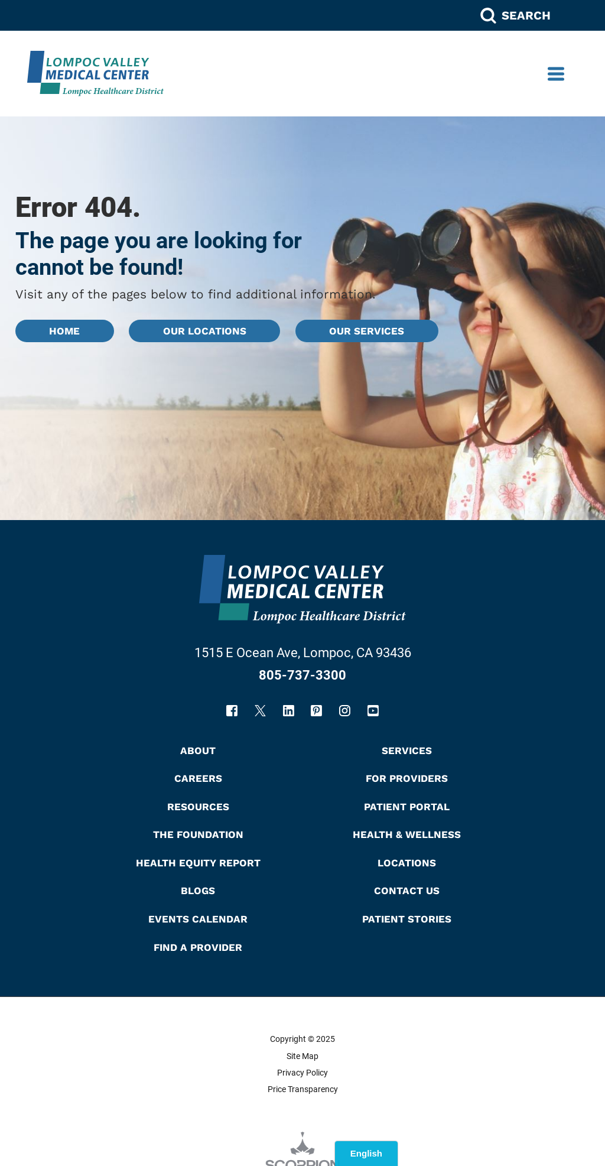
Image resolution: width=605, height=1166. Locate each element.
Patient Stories (406, 919)
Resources (198, 807)
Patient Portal (407, 807)
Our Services (366, 331)
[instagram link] (344, 710)
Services (407, 750)
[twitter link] (260, 710)
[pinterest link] (316, 710)
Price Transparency (303, 1089)
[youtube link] (373, 710)
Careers (198, 778)
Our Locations (204, 331)
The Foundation (198, 834)
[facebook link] (232, 710)
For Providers (407, 778)
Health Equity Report (198, 863)
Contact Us (407, 891)
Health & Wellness (407, 834)
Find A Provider (198, 947)
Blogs (198, 891)
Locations (407, 863)
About (198, 750)
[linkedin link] (288, 710)
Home (64, 331)
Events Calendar (198, 919)
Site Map (302, 1056)
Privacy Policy (302, 1072)
